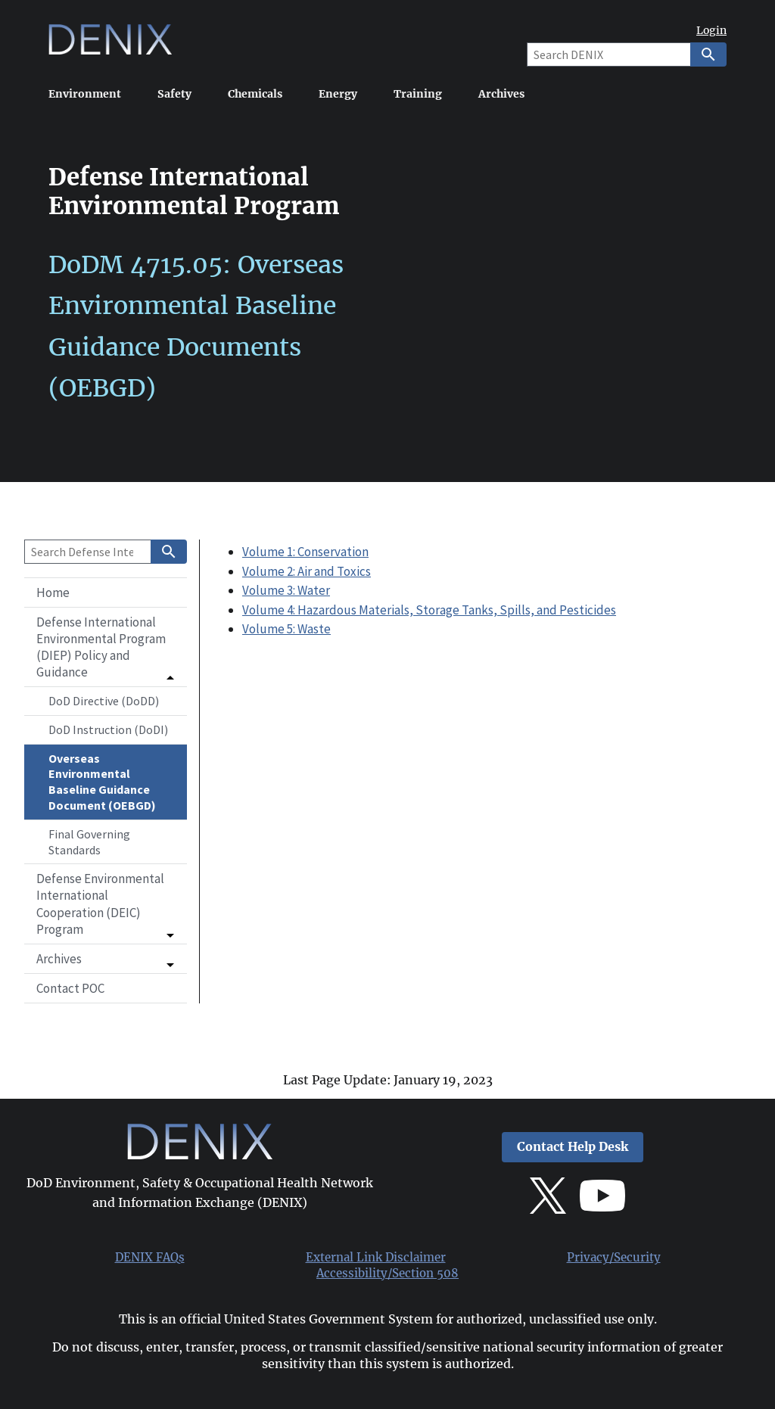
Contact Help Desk (572, 1147)
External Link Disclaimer (376, 1257)
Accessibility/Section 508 (387, 1273)
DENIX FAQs (150, 1257)
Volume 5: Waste (286, 629)
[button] (105, 647)
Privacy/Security (614, 1257)
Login (711, 30)
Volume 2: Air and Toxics (306, 571)
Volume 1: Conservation (305, 551)
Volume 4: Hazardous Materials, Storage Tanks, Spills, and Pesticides (429, 610)
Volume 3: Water (286, 590)
